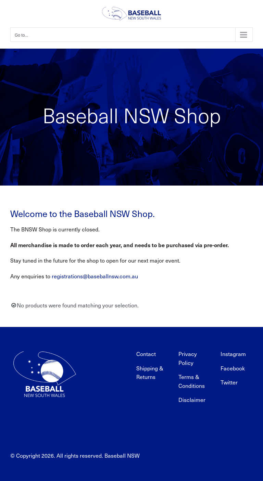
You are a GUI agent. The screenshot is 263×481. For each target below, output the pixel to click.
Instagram (233, 353)
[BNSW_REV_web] (44, 346)
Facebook (233, 368)
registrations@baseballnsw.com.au (95, 276)
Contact (146, 353)
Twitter (229, 382)
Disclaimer (191, 399)
